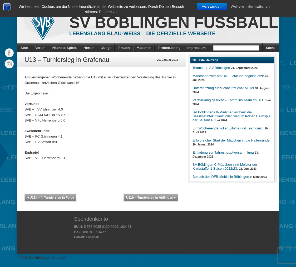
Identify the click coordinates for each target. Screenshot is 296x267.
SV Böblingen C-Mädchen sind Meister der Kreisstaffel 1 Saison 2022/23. (225, 166)
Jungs (106, 48)
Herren (89, 48)
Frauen (124, 48)
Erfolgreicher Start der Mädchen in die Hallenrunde (231, 140)
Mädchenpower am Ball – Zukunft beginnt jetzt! (228, 76)
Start (24, 48)
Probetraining (169, 48)
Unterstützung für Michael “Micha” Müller (223, 88)
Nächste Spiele (64, 48)
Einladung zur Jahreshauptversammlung (223, 152)
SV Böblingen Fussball (173, 22)
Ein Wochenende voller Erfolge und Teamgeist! (228, 128)
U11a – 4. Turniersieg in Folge (50, 197)
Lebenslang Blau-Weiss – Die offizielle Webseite (142, 33)
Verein (40, 48)
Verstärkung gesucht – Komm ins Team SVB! (227, 100)
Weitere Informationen (250, 6)
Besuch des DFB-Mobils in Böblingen (221, 177)
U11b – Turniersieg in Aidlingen (151, 197)
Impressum (197, 48)
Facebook (9, 53)
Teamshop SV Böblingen (211, 68)
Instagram (9, 64)
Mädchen (144, 48)
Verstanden (212, 6)
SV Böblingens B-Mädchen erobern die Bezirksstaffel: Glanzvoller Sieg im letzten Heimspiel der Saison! (232, 116)
